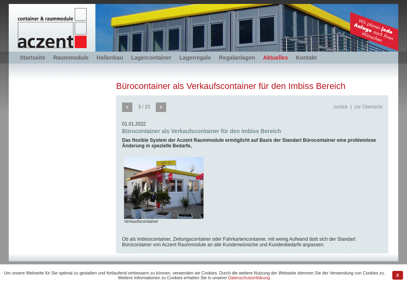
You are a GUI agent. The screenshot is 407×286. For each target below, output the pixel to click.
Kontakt (306, 57)
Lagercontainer (151, 57)
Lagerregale (195, 57)
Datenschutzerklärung (249, 277)
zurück (341, 107)
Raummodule (71, 57)
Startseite (32, 57)
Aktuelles (275, 57)
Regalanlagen (237, 57)
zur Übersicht (368, 107)
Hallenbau (110, 57)
